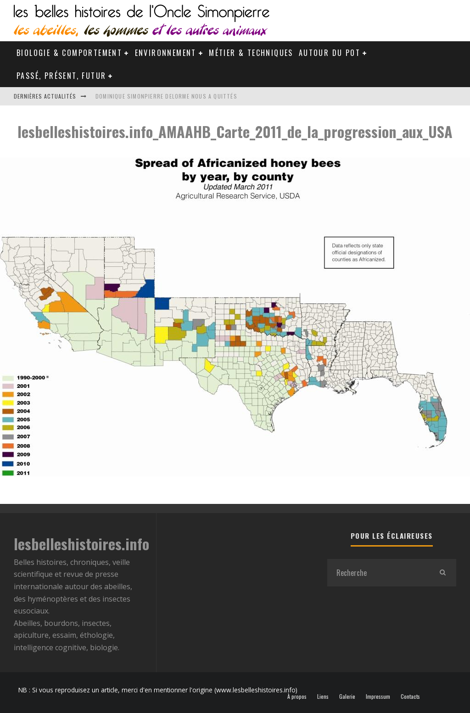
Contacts (410, 696)
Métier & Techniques (251, 52)
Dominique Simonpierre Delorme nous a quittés (166, 96)
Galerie (347, 696)
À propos (297, 696)
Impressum (378, 696)
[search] (442, 572)
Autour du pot (329, 52)
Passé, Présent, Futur (61, 75)
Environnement (165, 52)
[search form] (378, 572)
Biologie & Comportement (69, 52)
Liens (323, 696)
